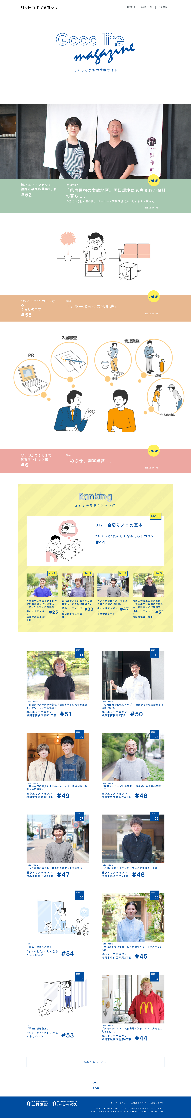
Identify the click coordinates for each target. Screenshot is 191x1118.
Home (131, 7)
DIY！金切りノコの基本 (119, 525)
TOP (95, 1088)
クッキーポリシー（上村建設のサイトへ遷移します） (137, 1103)
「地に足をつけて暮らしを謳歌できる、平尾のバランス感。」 (132, 948)
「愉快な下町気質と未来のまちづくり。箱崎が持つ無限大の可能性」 (57, 787)
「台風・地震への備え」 (40, 947)
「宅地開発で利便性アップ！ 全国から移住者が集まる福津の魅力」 (133, 706)
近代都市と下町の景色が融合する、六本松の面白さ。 (77, 602)
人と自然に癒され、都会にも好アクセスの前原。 (112, 602)
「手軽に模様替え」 (38, 1028)
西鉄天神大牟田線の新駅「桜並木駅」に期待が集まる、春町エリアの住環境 (148, 604)
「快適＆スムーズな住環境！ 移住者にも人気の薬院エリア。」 (133, 787)
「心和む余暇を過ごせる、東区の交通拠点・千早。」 (132, 868)
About (163, 7)
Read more (152, 208)
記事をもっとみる (95, 1062)
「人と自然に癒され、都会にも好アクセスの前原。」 (57, 868)
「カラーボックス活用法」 (92, 306)
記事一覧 (147, 7)
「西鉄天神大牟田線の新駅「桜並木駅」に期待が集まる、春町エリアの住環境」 (57, 706)
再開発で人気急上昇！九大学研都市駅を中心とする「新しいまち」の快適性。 (42, 604)
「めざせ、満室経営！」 (90, 460)
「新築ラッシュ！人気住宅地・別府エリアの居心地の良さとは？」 (132, 1030)
